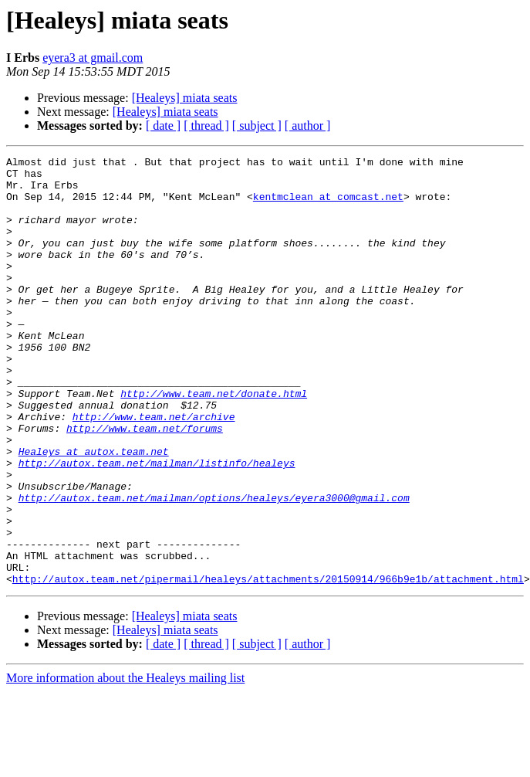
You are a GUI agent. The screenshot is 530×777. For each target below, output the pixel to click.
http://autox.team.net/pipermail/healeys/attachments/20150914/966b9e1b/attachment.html (268, 664)
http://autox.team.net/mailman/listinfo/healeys (157, 525)
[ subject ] (257, 125)
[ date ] (163, 125)
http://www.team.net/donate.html (213, 442)
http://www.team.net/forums (144, 483)
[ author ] (308, 125)
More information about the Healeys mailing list (125, 763)
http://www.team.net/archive (154, 470)
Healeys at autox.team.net (94, 511)
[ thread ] (206, 125)
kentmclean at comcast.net (328, 205)
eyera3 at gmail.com (92, 57)
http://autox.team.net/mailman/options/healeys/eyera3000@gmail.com (214, 567)
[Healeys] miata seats (185, 97)
